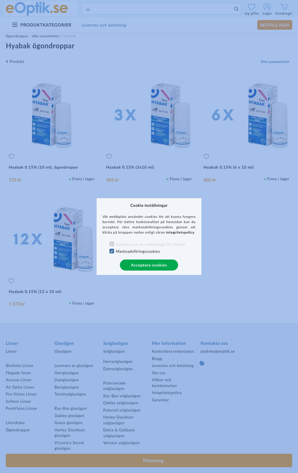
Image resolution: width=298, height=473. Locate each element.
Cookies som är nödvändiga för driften (150, 244)
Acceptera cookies (149, 264)
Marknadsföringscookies (138, 251)
